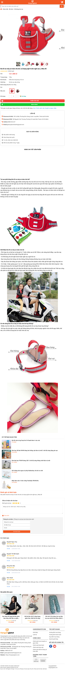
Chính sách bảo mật (38, 647)
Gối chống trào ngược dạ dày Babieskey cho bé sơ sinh (27, 470)
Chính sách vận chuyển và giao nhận (40, 642)
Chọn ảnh (6, 515)
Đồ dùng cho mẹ (18, 9)
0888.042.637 (11, 122)
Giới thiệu (35, 632)
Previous (3, 609)
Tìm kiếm (62, 6)
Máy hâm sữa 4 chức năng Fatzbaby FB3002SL (25, 480)
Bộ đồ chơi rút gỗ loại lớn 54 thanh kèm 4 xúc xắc (26, 440)
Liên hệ (35, 634)
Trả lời (8, 548)
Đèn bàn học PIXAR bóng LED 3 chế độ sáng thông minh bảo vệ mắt (31, 460)
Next (62, 609)
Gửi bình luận (16, 531)
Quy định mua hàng (54, 636)
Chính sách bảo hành (38, 645)
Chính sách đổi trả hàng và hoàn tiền (40, 650)
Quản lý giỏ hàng (53, 639)
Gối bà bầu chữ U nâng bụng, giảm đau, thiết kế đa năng (32, 617)
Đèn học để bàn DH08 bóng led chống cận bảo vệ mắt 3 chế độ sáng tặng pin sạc (35, 450)
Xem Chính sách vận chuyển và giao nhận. (45, 108)
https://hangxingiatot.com (12, 655)
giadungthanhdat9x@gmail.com (15, 124)
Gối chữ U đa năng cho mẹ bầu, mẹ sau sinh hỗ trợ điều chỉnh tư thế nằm (54, 617)
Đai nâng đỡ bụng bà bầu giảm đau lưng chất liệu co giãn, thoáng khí (11, 617)
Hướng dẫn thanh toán (55, 634)
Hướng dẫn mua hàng (55, 632)
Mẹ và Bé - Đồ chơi (8, 9)
